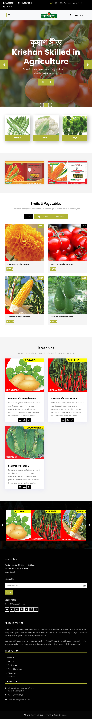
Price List (10, 661)
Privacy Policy (11, 673)
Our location (23, 3)
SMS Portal (10, 677)
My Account (8, 3)
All (29, 216)
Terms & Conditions (14, 669)
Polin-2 (46, 137)
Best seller (60, 216)
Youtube (46, 82)
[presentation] (3, 525)
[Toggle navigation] (9, 15)
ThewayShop (48, 715)
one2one (65, 715)
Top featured (42, 216)
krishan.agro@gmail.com (21, 699)
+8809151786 (18, 695)
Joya (74, 137)
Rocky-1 (17, 137)
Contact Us (8, 7)
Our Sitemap (11, 665)
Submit (9, 592)
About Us (10, 657)
